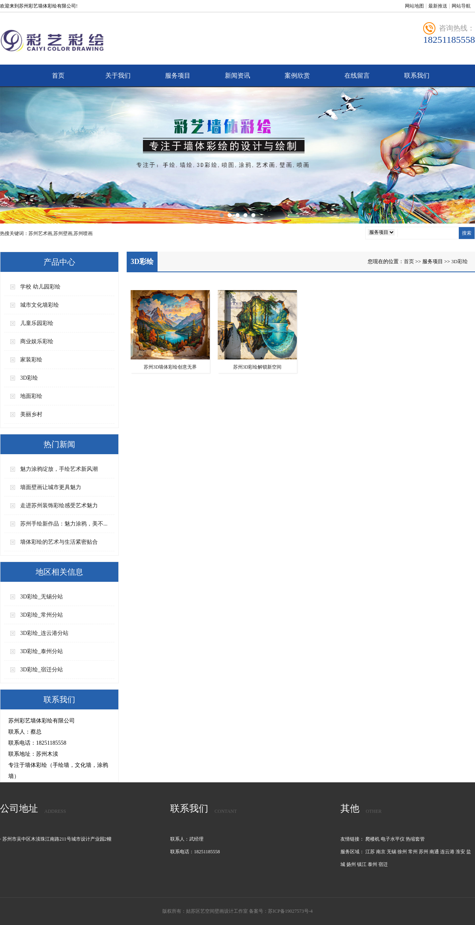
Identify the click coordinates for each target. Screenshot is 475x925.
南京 (381, 851)
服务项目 (177, 75)
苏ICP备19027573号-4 (290, 911)
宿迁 (383, 864)
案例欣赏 (297, 75)
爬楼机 (372, 839)
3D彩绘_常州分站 (41, 615)
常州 (413, 851)
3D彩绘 (29, 378)
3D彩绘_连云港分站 (44, 633)
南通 (434, 851)
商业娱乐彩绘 (36, 341)
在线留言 (357, 75)
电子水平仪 (393, 839)
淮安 (460, 851)
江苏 (370, 851)
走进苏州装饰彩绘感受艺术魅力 (59, 505)
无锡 (391, 851)
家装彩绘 (31, 360)
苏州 (423, 851)
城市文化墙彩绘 (39, 305)
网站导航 (461, 6)
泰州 (372, 864)
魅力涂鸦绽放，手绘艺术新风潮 (59, 469)
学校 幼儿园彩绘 (40, 287)
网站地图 (414, 6)
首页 (58, 75)
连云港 (447, 851)
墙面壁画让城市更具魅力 (50, 487)
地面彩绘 (31, 396)
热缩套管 (415, 839)
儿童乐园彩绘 (36, 323)
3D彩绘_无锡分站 (41, 597)
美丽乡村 (31, 414)
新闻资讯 (237, 75)
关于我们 (118, 75)
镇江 (362, 864)
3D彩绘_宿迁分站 (41, 670)
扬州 (351, 864)
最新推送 (437, 6)
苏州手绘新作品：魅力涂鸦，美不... (64, 524)
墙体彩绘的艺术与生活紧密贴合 (59, 542)
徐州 (402, 851)
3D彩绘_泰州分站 (41, 651)
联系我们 (416, 75)
